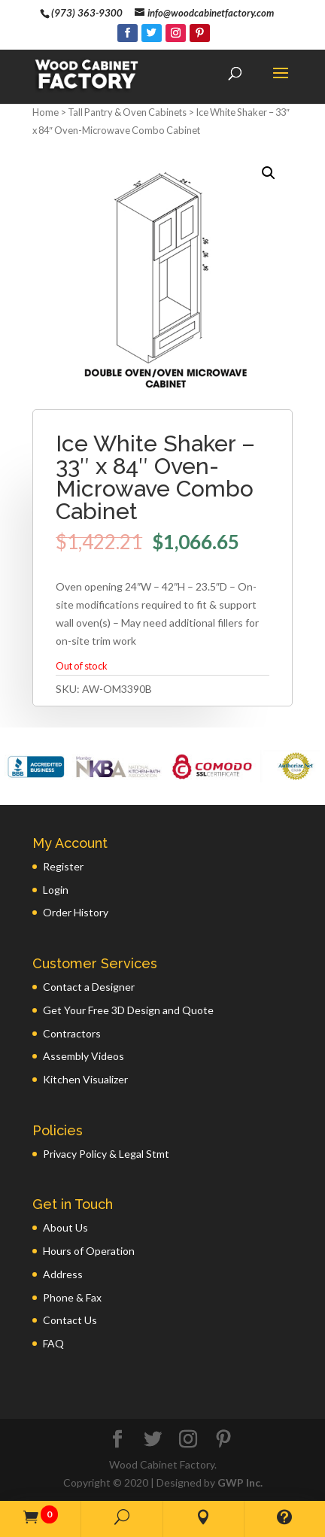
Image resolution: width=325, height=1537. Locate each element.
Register (63, 866)
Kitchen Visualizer (85, 1079)
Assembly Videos (83, 1055)
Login (55, 889)
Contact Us (70, 1320)
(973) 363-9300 (87, 13)
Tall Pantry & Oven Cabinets (127, 112)
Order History (75, 912)
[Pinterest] (200, 33)
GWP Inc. (240, 1482)
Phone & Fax (72, 1297)
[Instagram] (176, 33)
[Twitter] (151, 33)
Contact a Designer (89, 986)
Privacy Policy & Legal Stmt (106, 1153)
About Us (65, 1227)
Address (63, 1274)
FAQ (53, 1343)
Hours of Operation (89, 1250)
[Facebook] (127, 33)
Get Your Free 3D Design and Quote (128, 1010)
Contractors (72, 1033)
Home (45, 112)
